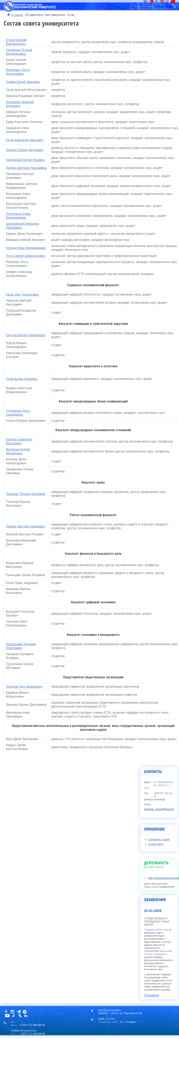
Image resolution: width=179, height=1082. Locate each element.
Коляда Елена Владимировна (26, 248)
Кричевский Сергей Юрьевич (25, 160)
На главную (17, 14)
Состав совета (155, 844)
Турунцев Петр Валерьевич (24, 686)
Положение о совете (159, 839)
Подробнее (151, 995)
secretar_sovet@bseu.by (159, 809)
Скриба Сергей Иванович (23, 82)
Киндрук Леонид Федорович (25, 150)
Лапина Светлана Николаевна (26, 168)
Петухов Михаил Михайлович (26, 335)
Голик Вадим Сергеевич (22, 379)
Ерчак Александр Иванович (24, 140)
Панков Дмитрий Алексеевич (25, 526)
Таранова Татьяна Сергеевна (25, 494)
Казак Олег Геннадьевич (22, 294)
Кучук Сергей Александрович (25, 256)
